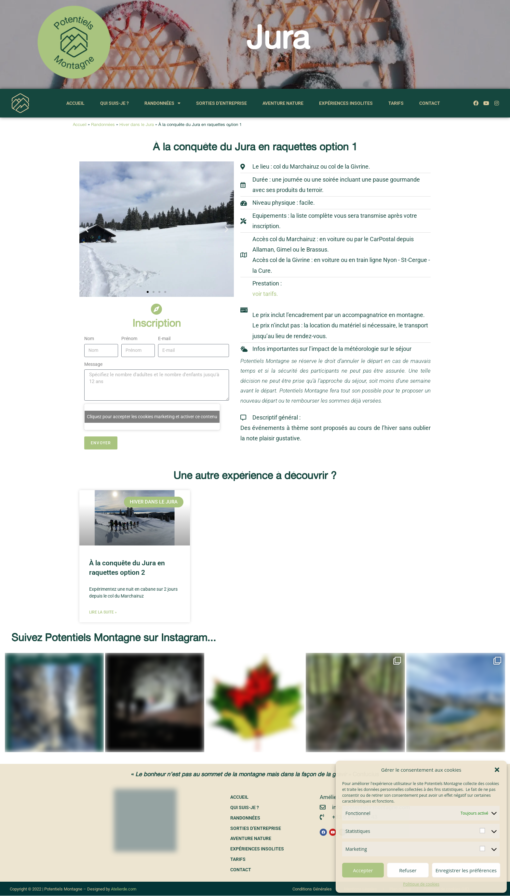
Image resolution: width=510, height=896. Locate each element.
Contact (429, 103)
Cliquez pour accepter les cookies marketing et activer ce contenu (152, 416)
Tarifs (396, 103)
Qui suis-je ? (114, 103)
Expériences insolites (346, 103)
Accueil (75, 103)
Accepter (363, 870)
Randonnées (162, 103)
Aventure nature (282, 103)
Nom (89, 338)
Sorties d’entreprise (221, 103)
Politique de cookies (421, 884)
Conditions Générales (312, 889)
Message (93, 364)
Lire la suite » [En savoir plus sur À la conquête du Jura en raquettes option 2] (103, 612)
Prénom (129, 338)
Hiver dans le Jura (136, 124)
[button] (497, 769)
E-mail (164, 338)
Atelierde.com (123, 889)
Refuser (408, 870)
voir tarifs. (265, 293)
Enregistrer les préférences (466, 870)
